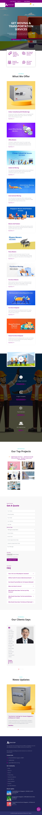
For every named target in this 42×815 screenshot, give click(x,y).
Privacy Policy (10, 774)
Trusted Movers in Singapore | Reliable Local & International (22, 792)
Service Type (9, 527)
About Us (10, 770)
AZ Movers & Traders (27, 813)
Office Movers (12, 140)
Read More (11, 118)
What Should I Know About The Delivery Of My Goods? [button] (20, 602)
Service (9, 772)
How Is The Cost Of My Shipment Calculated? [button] (18, 573)
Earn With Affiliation (12, 785)
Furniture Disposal (13, 307)
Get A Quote (27, 1)
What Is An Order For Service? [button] (15, 586)
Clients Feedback (11, 781)
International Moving (14, 196)
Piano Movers (12, 252)
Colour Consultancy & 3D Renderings (19, 112)
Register (14, 1)
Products (9, 783)
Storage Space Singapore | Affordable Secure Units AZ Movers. (23, 797)
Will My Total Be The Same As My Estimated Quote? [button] (20, 577)
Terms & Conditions (12, 777)
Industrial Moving (13, 168)
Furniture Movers (13, 279)
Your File (8, 552)
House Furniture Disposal (15, 335)
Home (9, 768)
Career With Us (11, 779)
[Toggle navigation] (33, 5)
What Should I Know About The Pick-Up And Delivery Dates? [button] (20, 597)
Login (11, 1)
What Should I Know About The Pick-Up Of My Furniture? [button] (18, 591)
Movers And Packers (14, 224)
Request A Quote (12, 559)
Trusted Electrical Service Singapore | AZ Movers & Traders (23, 803)
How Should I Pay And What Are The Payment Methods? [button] (20, 582)
